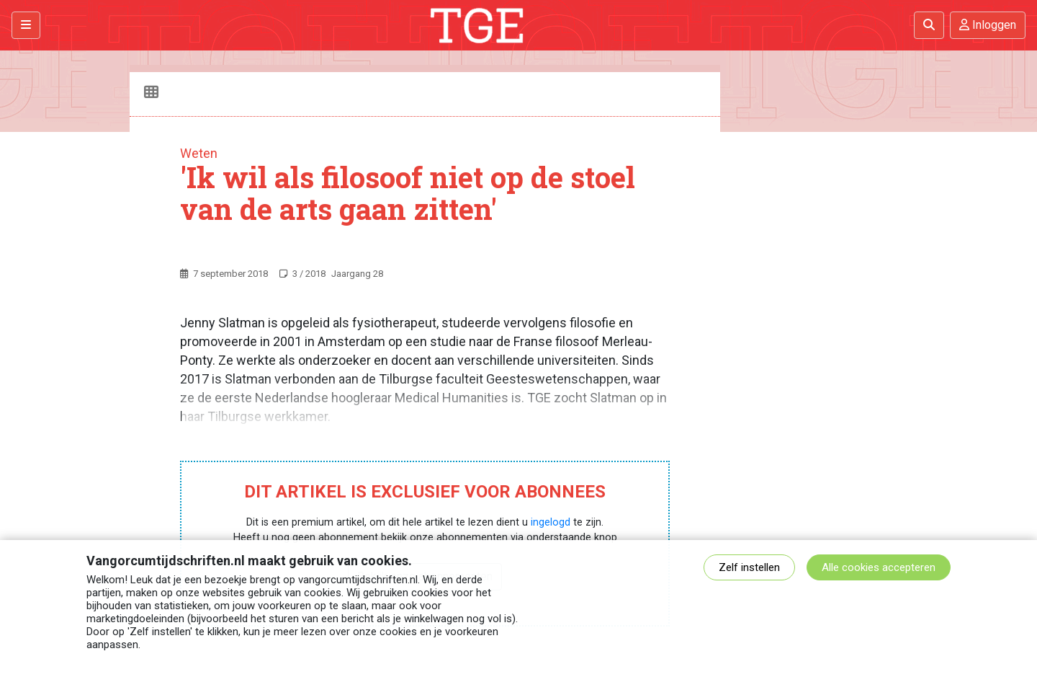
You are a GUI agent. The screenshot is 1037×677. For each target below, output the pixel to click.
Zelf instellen (749, 567)
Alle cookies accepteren (878, 567)
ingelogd (550, 522)
